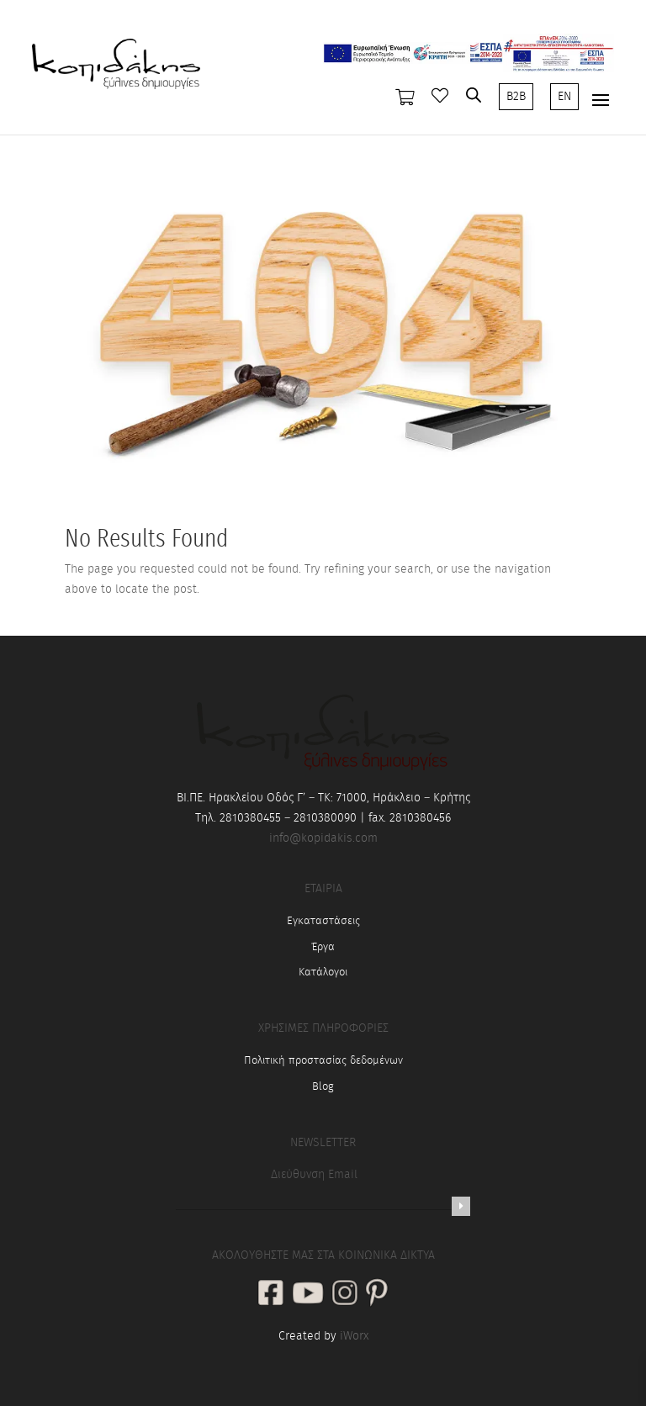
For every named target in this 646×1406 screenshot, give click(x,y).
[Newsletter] (461, 1206)
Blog (323, 1086)
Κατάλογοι (323, 972)
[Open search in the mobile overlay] (473, 95)
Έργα (323, 947)
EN (564, 97)
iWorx (354, 1336)
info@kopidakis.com (323, 838)
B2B (516, 97)
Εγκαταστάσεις (323, 921)
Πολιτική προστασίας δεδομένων (323, 1060)
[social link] (270, 1294)
